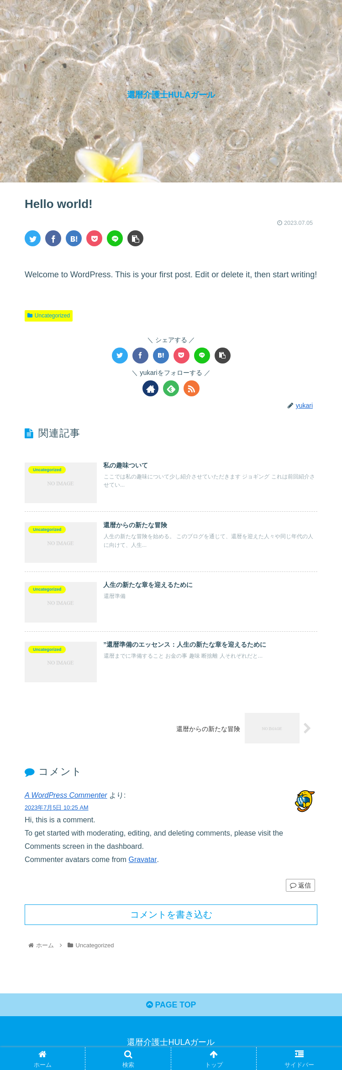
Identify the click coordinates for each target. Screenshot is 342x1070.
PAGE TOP (171, 1006)
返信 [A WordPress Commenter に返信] (300, 885)
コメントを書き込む (171, 915)
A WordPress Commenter (67, 796)
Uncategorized (48, 315)
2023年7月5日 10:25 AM (57, 808)
